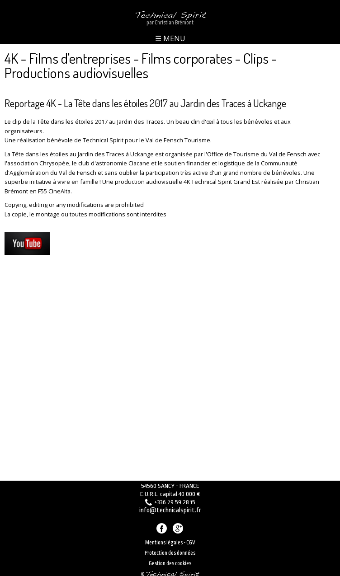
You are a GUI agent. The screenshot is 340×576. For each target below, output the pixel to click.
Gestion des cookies (170, 560)
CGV (190, 539)
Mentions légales (164, 539)
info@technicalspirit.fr (170, 508)
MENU (173, 35)
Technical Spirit (170, 12)
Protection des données (170, 549)
